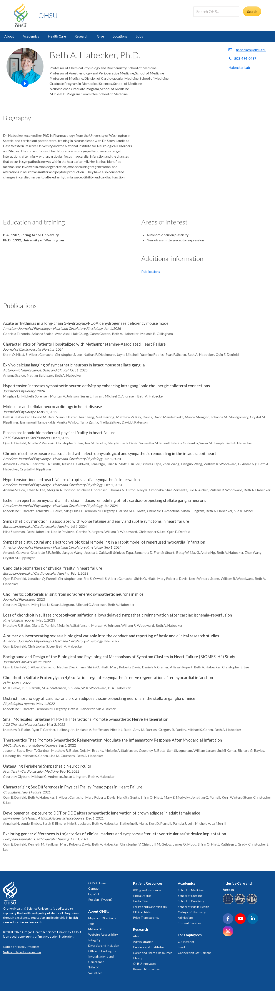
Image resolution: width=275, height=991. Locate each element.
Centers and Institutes (149, 947)
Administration (143, 941)
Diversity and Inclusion (103, 945)
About (9, 36)
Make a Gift (96, 929)
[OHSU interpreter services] (252, 903)
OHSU (48, 15)
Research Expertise (146, 969)
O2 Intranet (186, 941)
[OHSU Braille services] (229, 903)
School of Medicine (190, 890)
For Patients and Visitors (150, 907)
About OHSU (98, 911)
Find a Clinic (141, 901)
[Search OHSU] (216, 12)
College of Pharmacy (192, 912)
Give (100, 36)
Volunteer (95, 973)
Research (81, 36)
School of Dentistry (191, 901)
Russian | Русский (100, 899)
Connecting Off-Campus (195, 953)
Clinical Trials (142, 912)
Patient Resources (148, 883)
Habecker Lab (239, 67)
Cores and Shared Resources (152, 953)
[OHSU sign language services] (241, 903)
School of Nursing (190, 895)
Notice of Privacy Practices (21, 946)
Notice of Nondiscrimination (22, 952)
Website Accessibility (103, 934)
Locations (120, 36)
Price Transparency (146, 917)
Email (181, 947)
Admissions (185, 917)
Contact (94, 888)
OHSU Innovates (144, 963)
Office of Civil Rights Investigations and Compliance (102, 956)
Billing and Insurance (147, 890)
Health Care (57, 36)
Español (93, 894)
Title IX (93, 967)
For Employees (190, 935)
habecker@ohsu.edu (251, 50)
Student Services (189, 923)
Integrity (94, 940)
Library (137, 958)
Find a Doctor (142, 895)
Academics (31, 36)
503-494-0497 (245, 58)
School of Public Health (193, 907)
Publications (150, 271)
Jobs (139, 36)
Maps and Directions (102, 918)
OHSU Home (97, 883)
